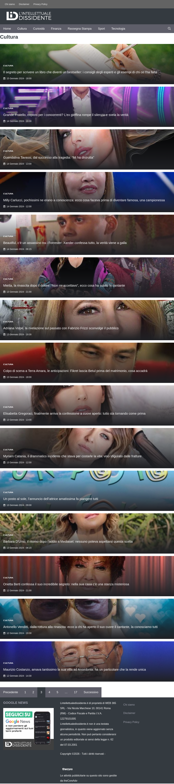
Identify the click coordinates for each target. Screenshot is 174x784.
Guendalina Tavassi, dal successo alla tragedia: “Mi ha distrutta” (48, 157)
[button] (169, 28)
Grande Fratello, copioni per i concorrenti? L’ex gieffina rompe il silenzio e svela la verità (65, 115)
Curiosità (39, 28)
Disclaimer (24, 4)
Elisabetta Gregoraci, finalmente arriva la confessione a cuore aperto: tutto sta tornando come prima (74, 413)
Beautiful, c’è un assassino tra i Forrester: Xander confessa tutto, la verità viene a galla (65, 243)
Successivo (91, 692)
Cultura (22, 28)
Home (7, 28)
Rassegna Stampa (80, 28)
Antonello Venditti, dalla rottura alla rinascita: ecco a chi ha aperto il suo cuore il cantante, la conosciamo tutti (80, 627)
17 (75, 692)
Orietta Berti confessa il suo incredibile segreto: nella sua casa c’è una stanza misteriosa (66, 584)
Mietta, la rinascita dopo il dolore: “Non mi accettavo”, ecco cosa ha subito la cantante (64, 285)
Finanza (56, 28)
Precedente (10, 692)
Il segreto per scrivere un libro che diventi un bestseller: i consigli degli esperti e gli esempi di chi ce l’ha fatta (80, 72)
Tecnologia (118, 28)
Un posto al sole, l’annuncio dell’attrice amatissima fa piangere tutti (50, 499)
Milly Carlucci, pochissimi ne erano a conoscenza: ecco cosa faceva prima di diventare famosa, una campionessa (84, 200)
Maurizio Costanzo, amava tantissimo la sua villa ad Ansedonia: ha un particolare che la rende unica (74, 669)
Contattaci (66, 759)
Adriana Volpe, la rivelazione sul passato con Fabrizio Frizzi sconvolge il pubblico (61, 328)
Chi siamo (10, 4)
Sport (101, 28)
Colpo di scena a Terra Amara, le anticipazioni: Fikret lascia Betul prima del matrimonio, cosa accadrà (75, 371)
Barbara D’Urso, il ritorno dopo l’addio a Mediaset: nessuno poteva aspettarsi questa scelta (68, 541)
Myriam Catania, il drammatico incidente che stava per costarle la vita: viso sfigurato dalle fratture (72, 456)
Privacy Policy (40, 4)
